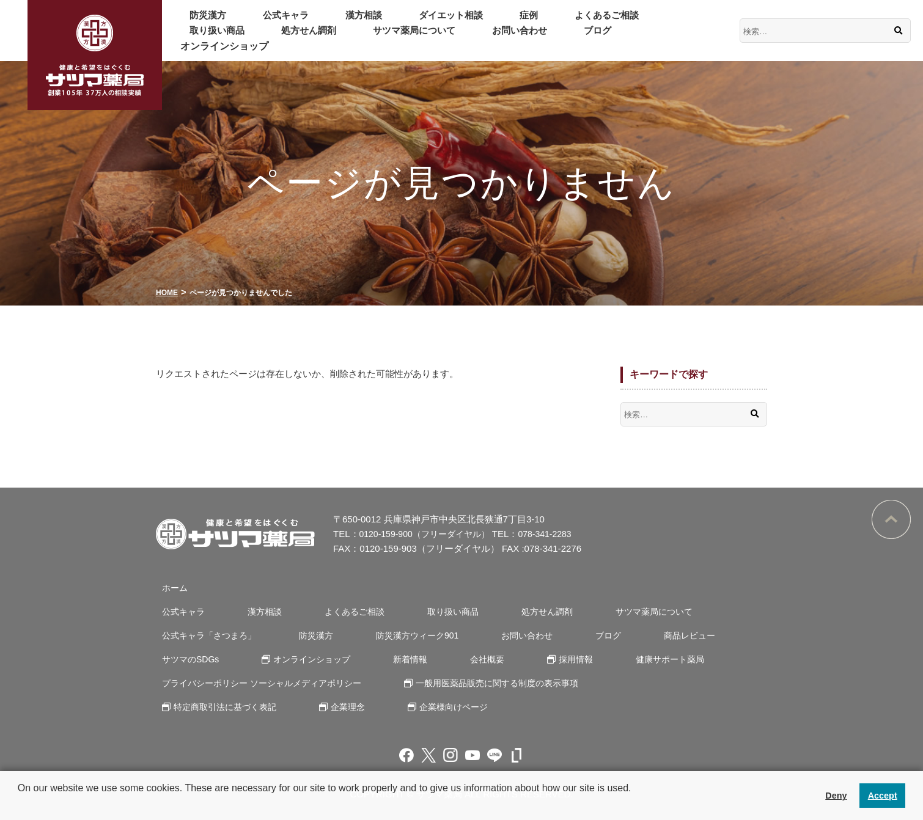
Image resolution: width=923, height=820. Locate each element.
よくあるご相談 (521, 22)
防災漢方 (199, 22)
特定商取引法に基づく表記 (223, 706)
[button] (19, 804)
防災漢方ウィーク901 (399, 635)
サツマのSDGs (187, 659)
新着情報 (391, 659)
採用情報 (538, 659)
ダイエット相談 (396, 22)
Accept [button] (882, 795)
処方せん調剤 (680, 22)
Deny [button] (836, 795)
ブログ (378, 38)
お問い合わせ (316, 38)
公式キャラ (262, 22)
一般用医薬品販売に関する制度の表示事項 (499, 683)
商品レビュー (644, 635)
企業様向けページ (437, 706)
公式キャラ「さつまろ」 (206, 635)
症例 (459, 22)
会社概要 (459, 659)
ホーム (169, 587)
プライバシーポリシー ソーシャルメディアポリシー (262, 683)
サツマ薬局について (224, 38)
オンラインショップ (455, 38)
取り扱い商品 (603, 22)
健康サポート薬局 (624, 659)
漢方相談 (324, 22)
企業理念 (339, 706)
